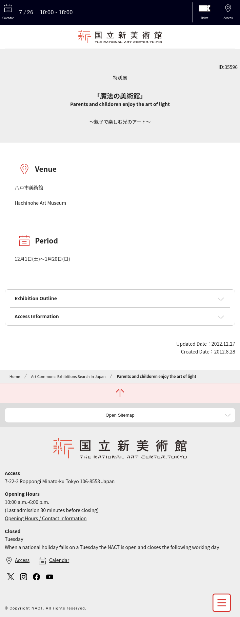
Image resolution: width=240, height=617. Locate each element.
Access (22, 560)
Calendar (59, 560)
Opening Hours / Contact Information (45, 518)
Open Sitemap (119, 415)
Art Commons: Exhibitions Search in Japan (68, 376)
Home (14, 376)
